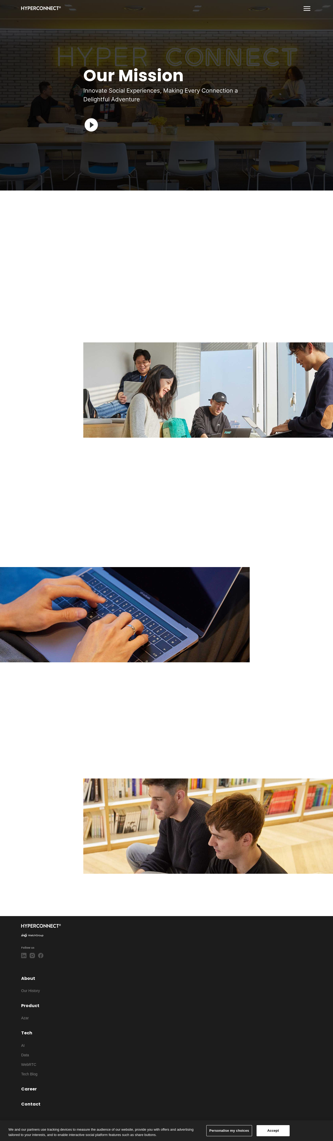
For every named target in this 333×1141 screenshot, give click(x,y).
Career (29, 1089)
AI (23, 1045)
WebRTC (28, 1064)
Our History (30, 991)
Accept (273, 1131)
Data (25, 1055)
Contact (30, 1104)
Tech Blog (29, 1074)
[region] (166, 1131)
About (28, 978)
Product (30, 1006)
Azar (25, 1018)
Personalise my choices (229, 1131)
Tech (26, 1033)
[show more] (307, 8)
